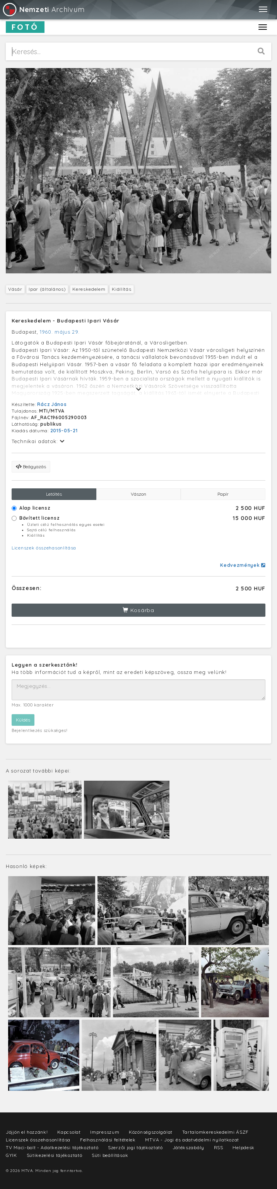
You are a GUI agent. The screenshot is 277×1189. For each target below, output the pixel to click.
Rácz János (52, 404)
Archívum (43, 9)
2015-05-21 (64, 430)
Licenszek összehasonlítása (44, 548)
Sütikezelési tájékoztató (54, 1155)
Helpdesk (244, 1147)
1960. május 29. (60, 332)
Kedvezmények (242, 565)
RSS (218, 1147)
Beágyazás (31, 466)
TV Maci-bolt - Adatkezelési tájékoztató (52, 1147)
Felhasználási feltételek (108, 1140)
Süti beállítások (110, 1155)
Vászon (138, 494)
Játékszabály (188, 1147)
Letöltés (54, 494)
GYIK (11, 1155)
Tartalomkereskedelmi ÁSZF (215, 1132)
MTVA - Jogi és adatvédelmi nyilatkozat (192, 1140)
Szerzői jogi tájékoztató (135, 1147)
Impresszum (104, 1132)
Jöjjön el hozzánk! (27, 1132)
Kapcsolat (68, 1132)
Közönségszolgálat (151, 1132)
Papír (223, 494)
